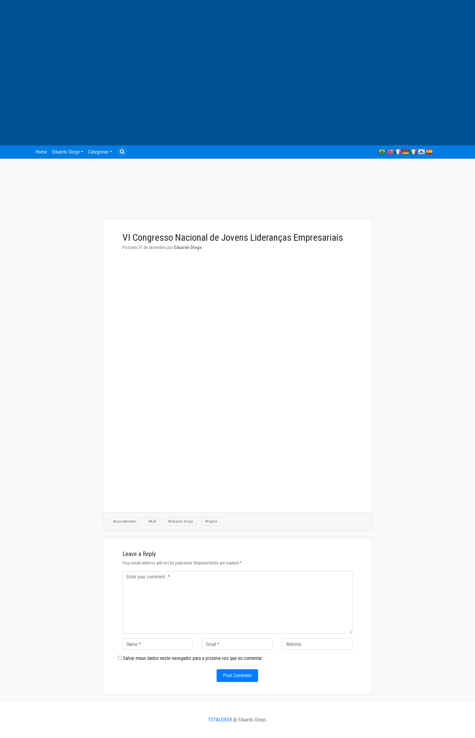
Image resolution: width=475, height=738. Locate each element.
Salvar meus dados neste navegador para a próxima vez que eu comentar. (193, 658)
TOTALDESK (220, 720)
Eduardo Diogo (66, 152)
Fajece (212, 521)
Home (41, 152)
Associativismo (125, 521)
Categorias (98, 152)
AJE (153, 521)
